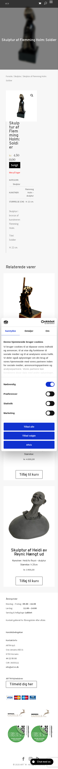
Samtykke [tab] (10, 330)
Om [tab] (47, 330)
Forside (9, 76)
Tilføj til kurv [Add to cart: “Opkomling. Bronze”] (29, 474)
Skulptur (17, 76)
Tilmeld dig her (21, 684)
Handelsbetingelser (14, 632)
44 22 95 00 (11, 658)
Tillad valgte (29, 435)
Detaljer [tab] (29, 330)
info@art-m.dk (12, 667)
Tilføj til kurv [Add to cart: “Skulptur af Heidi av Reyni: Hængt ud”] (29, 581)
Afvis (29, 444)
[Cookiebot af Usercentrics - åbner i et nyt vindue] (41, 322)
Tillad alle (29, 426)
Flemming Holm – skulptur (29, 192)
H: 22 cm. (30, 201)
